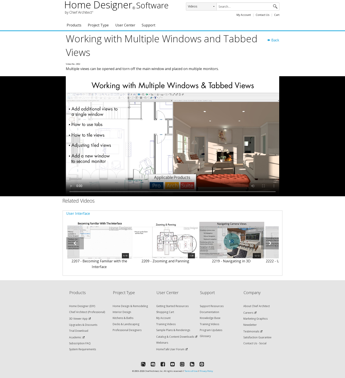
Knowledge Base (210, 318)
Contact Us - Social (254, 343)
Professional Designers (127, 330)
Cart (276, 15)
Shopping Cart (165, 312)
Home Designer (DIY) (82, 306)
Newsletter (250, 325)
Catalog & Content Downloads (175, 337)
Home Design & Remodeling (130, 306)
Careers (248, 313)
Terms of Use (191, 371)
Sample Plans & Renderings (173, 330)
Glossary (205, 336)
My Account (244, 15)
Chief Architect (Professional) (87, 312)
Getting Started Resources (172, 306)
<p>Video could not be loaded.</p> (172, 136)
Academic (75, 337)
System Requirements (82, 349)
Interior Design (122, 312)
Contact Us (262, 15)
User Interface (78, 213)
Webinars (162, 343)
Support (148, 25)
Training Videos (166, 324)
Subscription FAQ (80, 343)
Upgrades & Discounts (83, 325)
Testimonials (251, 331)
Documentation (209, 312)
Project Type (98, 25)
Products (74, 25)
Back (273, 40)
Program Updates (211, 330)
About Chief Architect (256, 306)
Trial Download (78, 331)
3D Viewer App (78, 319)
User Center (125, 25)
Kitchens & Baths (123, 318)
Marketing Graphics (255, 319)
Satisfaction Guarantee (257, 337)
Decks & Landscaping (126, 324)
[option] (99, 248)
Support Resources (212, 306)
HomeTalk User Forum (170, 349)
